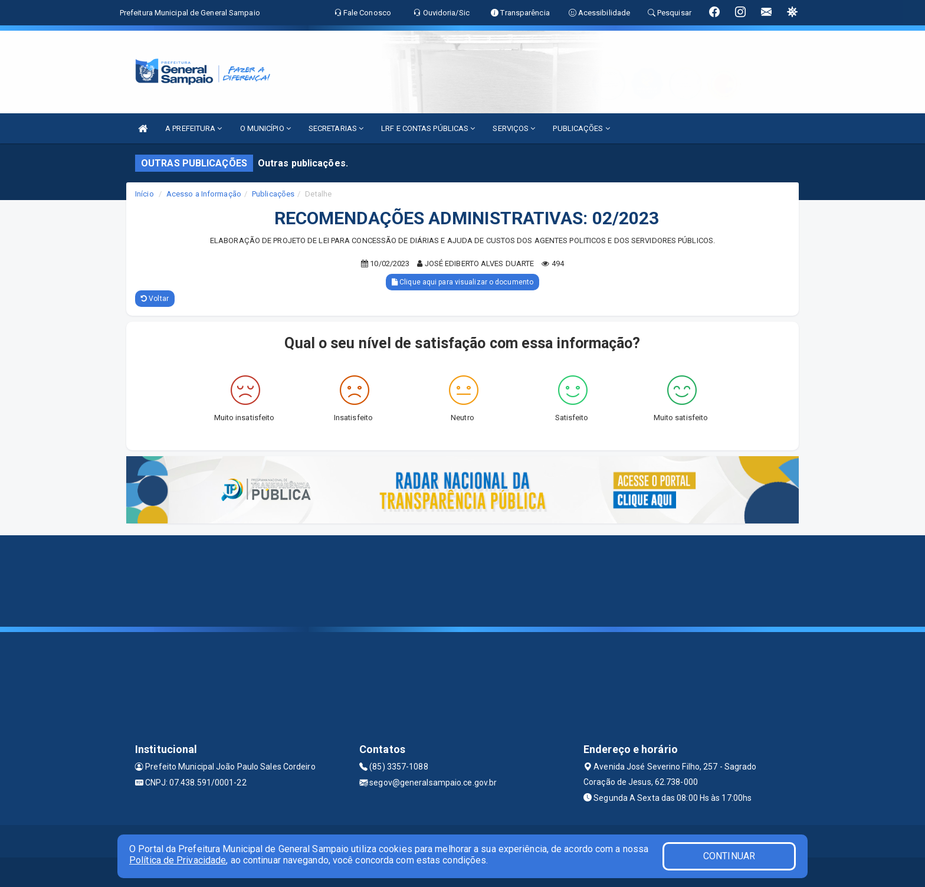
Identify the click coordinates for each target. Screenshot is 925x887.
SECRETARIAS (336, 128)
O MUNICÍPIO (265, 128)
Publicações (273, 193)
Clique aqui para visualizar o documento (462, 282)
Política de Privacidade (177, 860)
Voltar (155, 298)
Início (144, 193)
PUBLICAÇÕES (581, 128)
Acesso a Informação (203, 193)
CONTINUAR (729, 856)
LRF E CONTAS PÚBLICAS (428, 128)
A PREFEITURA (193, 128)
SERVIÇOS (514, 128)
